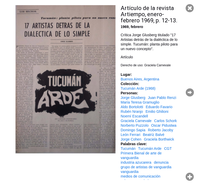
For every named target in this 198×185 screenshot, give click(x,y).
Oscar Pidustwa (163, 125)
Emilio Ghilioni (156, 111)
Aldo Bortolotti (132, 107)
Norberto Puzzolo (134, 125)
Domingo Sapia (133, 130)
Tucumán (128, 148)
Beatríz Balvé (153, 135)
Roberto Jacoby (160, 130)
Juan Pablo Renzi (162, 98)
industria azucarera (136, 162)
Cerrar (189, 8)
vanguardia (129, 172)
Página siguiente (189, 92)
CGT (168, 148)
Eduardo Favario (159, 107)
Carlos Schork (165, 121)
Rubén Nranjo (132, 111)
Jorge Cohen (131, 139)
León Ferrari (130, 135)
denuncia (161, 162)
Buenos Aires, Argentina (140, 79)
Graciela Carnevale (136, 121)
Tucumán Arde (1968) (138, 88)
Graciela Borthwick (159, 139)
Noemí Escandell (134, 116)
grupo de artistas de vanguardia (146, 167)
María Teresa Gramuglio (140, 102)
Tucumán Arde (150, 148)
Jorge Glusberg (133, 98)
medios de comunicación (140, 176)
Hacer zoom (189, 176)
